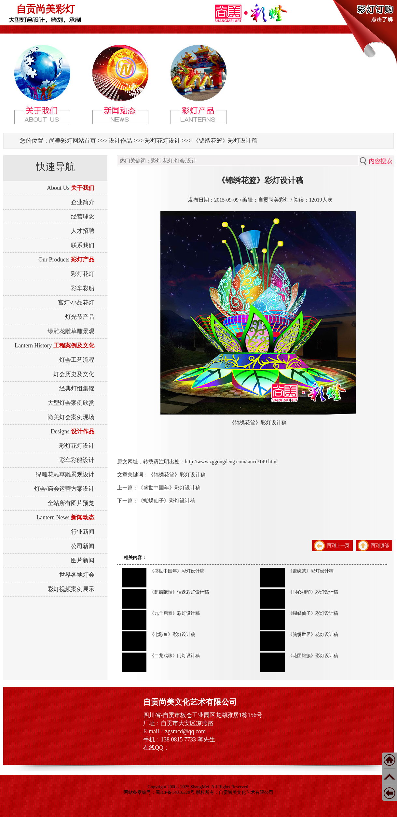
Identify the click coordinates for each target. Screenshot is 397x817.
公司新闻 (82, 546)
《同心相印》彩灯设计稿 (313, 592)
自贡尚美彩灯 (45, 9)
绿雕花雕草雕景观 (71, 331)
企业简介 (82, 202)
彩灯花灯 (82, 274)
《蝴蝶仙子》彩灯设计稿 (166, 500)
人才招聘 (82, 231)
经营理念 (82, 216)
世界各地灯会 (76, 574)
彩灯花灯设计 (162, 140)
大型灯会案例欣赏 (71, 403)
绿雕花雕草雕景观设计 (65, 474)
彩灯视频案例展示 (71, 589)
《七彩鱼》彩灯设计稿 (172, 634)
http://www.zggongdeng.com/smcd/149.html (231, 461)
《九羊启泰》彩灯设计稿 (175, 613)
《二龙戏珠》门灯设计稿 (175, 655)
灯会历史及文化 (73, 374)
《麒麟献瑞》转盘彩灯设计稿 (179, 592)
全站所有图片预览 (71, 503)
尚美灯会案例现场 (71, 417)
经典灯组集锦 (76, 388)
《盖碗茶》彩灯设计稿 (311, 571)
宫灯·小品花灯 (76, 302)
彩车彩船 (82, 288)
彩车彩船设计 (76, 460)
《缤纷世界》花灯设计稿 (313, 634)
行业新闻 (82, 531)
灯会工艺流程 (76, 360)
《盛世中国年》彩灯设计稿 (169, 487)
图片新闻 (82, 560)
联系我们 (82, 245)
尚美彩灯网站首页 (72, 140)
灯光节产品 (79, 317)
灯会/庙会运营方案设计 (64, 489)
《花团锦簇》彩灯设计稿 (313, 655)
